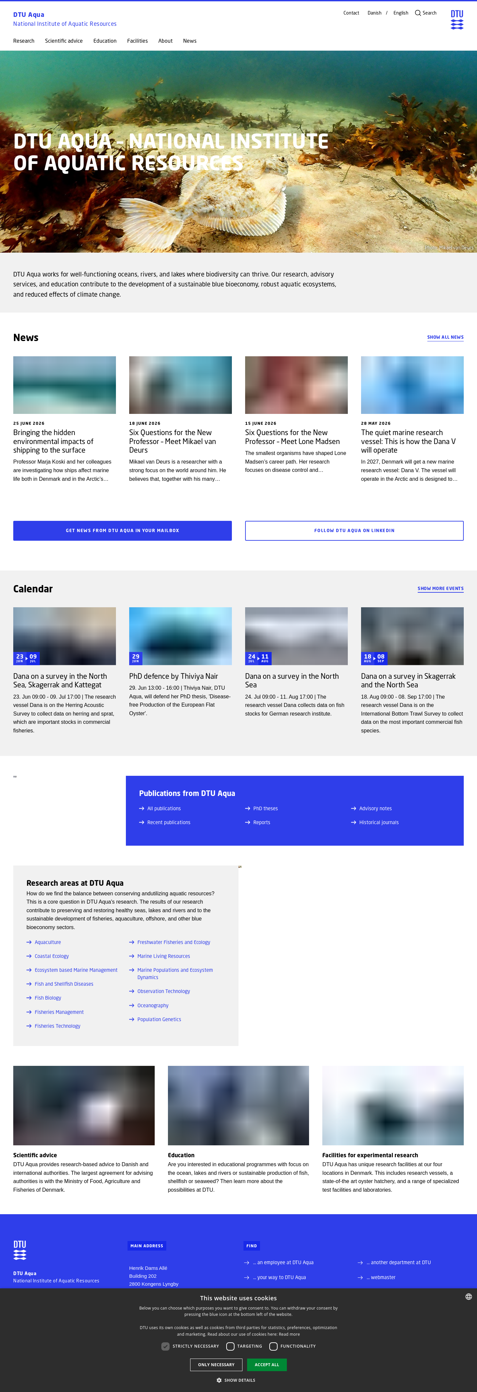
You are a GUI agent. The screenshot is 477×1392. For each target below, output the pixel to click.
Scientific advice (64, 40)
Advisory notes (371, 808)
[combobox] (468, 1296)
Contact (351, 13)
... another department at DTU (399, 1262)
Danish (375, 13)
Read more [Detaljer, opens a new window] (289, 1334)
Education (105, 40)
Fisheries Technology (53, 1026)
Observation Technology (159, 991)
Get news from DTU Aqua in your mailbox (122, 531)
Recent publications (164, 822)
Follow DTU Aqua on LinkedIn (354, 531)
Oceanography (149, 1005)
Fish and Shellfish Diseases (59, 984)
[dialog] (238, 1340)
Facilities (137, 40)
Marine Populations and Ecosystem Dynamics (171, 973)
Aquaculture (43, 942)
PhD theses (261, 808)
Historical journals (375, 822)
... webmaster (381, 1277)
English (401, 13)
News (189, 40)
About (165, 40)
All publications (160, 808)
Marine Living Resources (159, 956)
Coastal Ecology (47, 956)
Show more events (441, 588)
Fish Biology (43, 998)
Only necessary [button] (216, 1364)
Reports (257, 822)
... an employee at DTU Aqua (283, 1262)
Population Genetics (155, 1019)
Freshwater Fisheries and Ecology (169, 942)
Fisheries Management (55, 1012)
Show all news (445, 337)
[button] (238, 1380)
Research (23, 40)
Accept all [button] (267, 1364)
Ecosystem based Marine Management (72, 970)
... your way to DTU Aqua (279, 1277)
